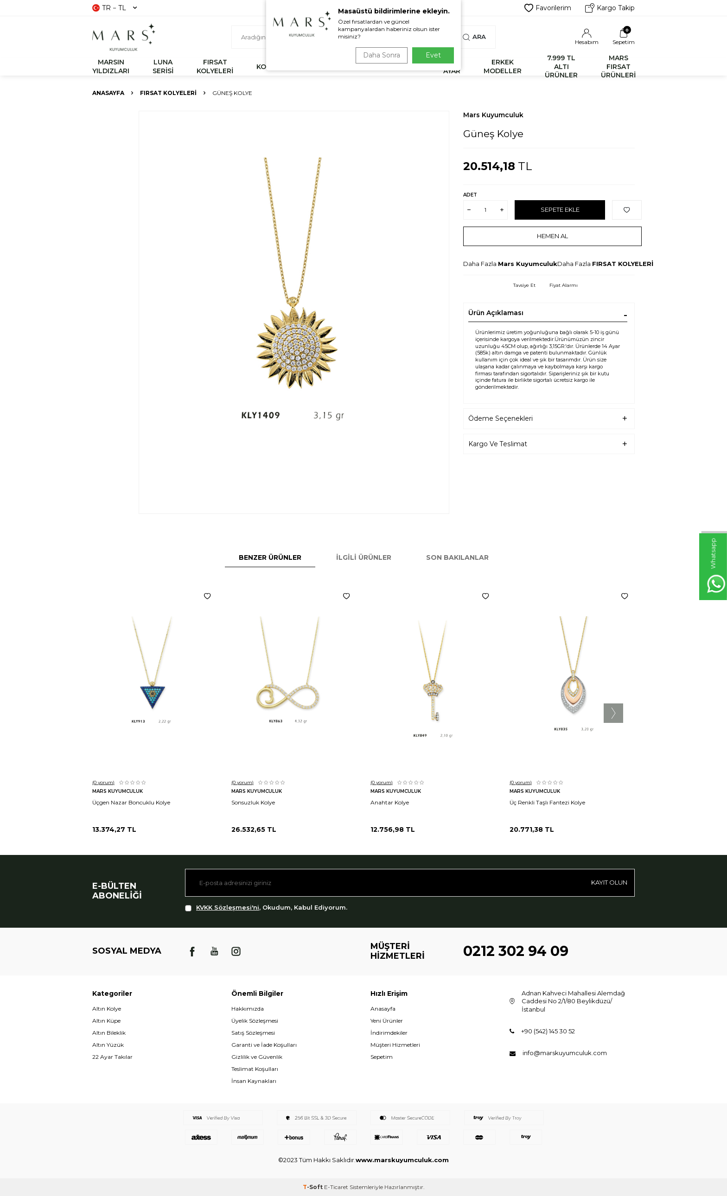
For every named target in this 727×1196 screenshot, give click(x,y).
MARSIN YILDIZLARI (110, 66)
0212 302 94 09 (515, 951)
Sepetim (381, 1056)
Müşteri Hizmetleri (395, 1044)
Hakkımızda (247, 1008)
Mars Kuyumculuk (493, 115)
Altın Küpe (106, 1020)
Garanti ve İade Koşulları (264, 1044)
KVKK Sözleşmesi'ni (227, 907)
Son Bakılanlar (457, 557)
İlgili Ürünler (363, 557)
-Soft (313, 1186)
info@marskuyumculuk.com (565, 1053)
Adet (470, 195)
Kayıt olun (606, 883)
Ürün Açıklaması (495, 313)
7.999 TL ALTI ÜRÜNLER (561, 67)
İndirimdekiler (389, 1032)
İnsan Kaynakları (253, 1080)
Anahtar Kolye (389, 802)
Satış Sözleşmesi (253, 1032)
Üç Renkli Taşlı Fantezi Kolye (547, 802)
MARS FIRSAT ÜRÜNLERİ (618, 67)
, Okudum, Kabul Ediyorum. (266, 907)
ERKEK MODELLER (503, 66)
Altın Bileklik (109, 1032)
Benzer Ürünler (270, 557)
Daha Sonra (379, 55)
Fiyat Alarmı (563, 285)
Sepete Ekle (559, 209)
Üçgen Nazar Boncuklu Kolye (131, 802)
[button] (613, 713)
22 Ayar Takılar (112, 1056)
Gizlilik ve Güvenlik (256, 1056)
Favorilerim (547, 8)
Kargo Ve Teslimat (497, 444)
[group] (294, 312)
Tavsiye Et (524, 285)
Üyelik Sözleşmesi (254, 1020)
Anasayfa (108, 92)
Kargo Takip (610, 8)
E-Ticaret (336, 1186)
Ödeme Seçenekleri (500, 418)
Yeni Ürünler (386, 1020)
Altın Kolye (106, 1008)
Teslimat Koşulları (254, 1068)
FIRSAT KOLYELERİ (215, 66)
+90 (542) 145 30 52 (548, 1031)
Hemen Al (552, 236)
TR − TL (114, 8)
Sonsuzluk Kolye (253, 802)
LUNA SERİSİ (163, 66)
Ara (474, 37)
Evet (433, 55)
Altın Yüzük (108, 1044)
